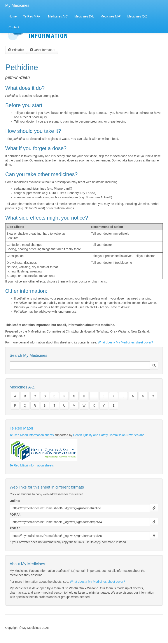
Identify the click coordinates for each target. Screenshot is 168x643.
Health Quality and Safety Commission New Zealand (108, 435)
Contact (14, 27)
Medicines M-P (110, 16)
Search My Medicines (28, 355)
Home (13, 16)
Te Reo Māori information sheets (32, 435)
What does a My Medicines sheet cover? (125, 342)
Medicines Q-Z (137, 16)
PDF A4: (15, 514)
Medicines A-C (58, 16)
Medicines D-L (84, 16)
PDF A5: (15, 528)
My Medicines (17, 5)
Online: (15, 501)
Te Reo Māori (32, 16)
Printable (16, 50)
